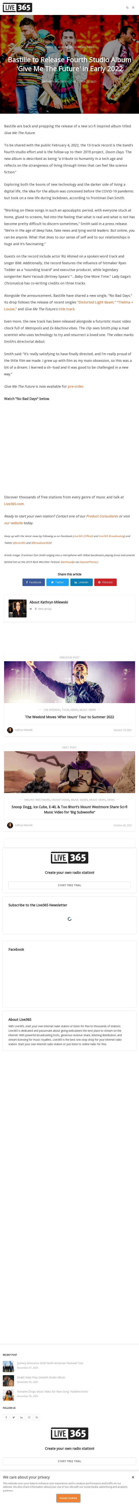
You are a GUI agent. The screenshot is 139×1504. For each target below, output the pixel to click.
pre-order (75, 386)
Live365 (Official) (83, 536)
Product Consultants (102, 516)
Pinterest (105, 582)
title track (67, 309)
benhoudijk (68, 562)
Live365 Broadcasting (111, 536)
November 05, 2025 (27, 1382)
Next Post (69, 747)
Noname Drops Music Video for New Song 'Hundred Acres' (52, 1391)
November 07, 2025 (27, 1367)
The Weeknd (51, 710)
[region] (69, 1487)
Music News (77, 47)
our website (13, 523)
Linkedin (81, 582)
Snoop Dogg (60, 799)
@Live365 (19, 543)
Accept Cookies (68, 1498)
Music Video (79, 799)
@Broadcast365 (40, 543)
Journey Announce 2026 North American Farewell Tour (50, 1363)
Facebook (33, 582)
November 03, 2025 (27, 1396)
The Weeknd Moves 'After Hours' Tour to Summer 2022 (69, 717)
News (90, 47)
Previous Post (69, 657)
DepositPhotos (87, 562)
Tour (65, 710)
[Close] (133, 1477)
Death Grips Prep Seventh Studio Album (41, 1377)
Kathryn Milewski (54, 602)
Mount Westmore (37, 799)
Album (63, 47)
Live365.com (14, 504)
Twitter (57, 582)
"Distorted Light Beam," (96, 302)
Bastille (51, 47)
